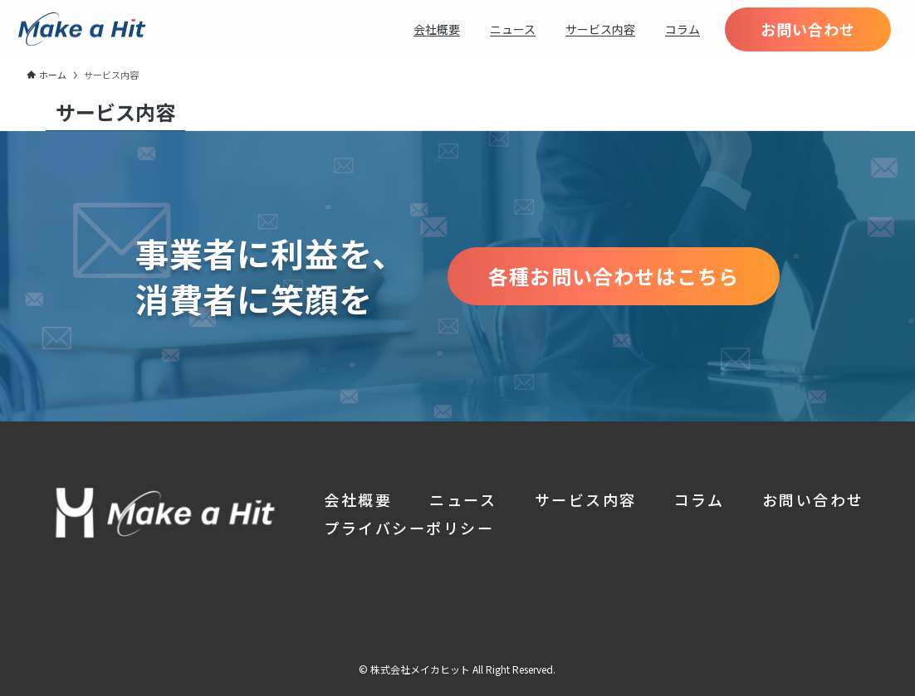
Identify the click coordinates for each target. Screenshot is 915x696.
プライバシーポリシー (409, 527)
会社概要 (358, 499)
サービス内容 (586, 499)
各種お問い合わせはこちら (613, 275)
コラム (699, 499)
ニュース (463, 499)
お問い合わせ (813, 499)
